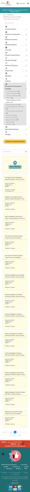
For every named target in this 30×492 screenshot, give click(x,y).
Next (14, 435)
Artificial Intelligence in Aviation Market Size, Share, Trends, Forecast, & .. (15, 296)
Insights (5, 466)
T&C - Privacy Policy (15, 472)
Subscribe (9, 468)
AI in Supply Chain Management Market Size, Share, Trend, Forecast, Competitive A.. (14, 179)
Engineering (15, 76)
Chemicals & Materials (15, 45)
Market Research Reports (9, 464)
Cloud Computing (11, 115)
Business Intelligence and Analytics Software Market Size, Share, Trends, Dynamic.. (15, 374)
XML (25, 468)
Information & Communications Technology (15, 88)
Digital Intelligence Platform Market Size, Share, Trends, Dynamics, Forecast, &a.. (15, 393)
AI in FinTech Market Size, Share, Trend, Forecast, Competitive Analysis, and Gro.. (14, 257)
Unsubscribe (16, 474)
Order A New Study (15, 166)
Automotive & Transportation (15, 34)
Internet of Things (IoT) (13, 93)
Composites (15, 50)
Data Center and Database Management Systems (12, 118)
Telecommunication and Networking (14, 112)
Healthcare (15, 81)
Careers (26, 466)
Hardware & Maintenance (13, 95)
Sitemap (18, 468)
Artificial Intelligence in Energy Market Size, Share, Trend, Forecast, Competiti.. (14, 315)
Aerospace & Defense (15, 29)
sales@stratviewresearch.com (15, 446)
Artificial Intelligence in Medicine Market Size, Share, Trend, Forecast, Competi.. (14, 335)
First (11, 432)
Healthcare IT (10, 124)
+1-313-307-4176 (15, 442)
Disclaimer (4, 472)
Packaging (15, 134)
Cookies (26, 472)
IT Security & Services (12, 91)
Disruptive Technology (15, 60)
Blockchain (10, 122)
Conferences (16, 466)
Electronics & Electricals (15, 65)
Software (9, 97)
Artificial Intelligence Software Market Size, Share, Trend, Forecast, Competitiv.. (14, 354)
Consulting (24, 464)
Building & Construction (15, 39)
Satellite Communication (13, 104)
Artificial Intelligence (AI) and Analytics (13, 101)
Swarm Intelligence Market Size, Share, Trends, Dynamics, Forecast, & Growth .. (15, 218)
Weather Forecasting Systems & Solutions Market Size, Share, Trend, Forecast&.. (14, 198)
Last (19, 435)
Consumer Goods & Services (15, 55)
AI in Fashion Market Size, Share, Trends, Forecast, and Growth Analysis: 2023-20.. (13, 237)
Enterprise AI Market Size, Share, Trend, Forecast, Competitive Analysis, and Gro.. (14, 413)
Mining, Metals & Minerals (15, 129)
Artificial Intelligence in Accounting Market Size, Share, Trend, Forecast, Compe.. (14, 276)
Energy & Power (15, 71)
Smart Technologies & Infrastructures (15, 107)
